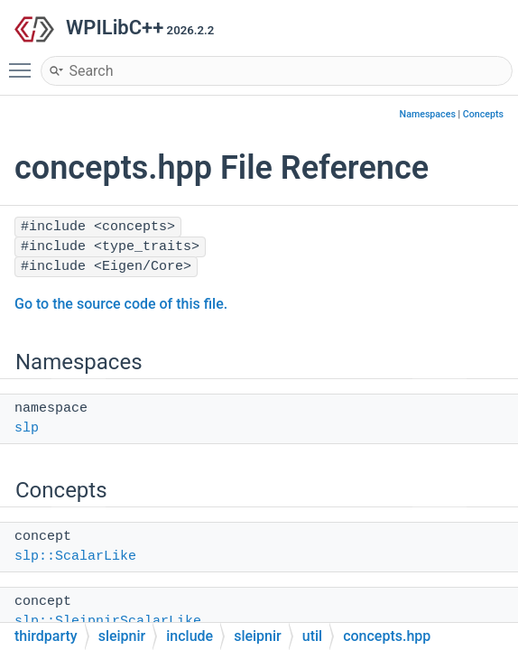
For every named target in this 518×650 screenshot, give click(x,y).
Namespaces (428, 114)
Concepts (483, 114)
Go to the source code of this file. (120, 303)
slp (26, 428)
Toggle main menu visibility (24, 62)
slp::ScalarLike (75, 556)
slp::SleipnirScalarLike (107, 621)
